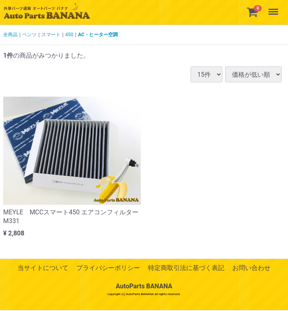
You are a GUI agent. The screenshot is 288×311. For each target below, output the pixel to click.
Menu (274, 8)
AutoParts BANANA (144, 286)
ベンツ (29, 34)
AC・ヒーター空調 (98, 34)
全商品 (10, 34)
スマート (50, 34)
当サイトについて (43, 268)
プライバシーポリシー (108, 268)
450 (69, 34)
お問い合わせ (251, 268)
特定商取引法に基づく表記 (186, 268)
